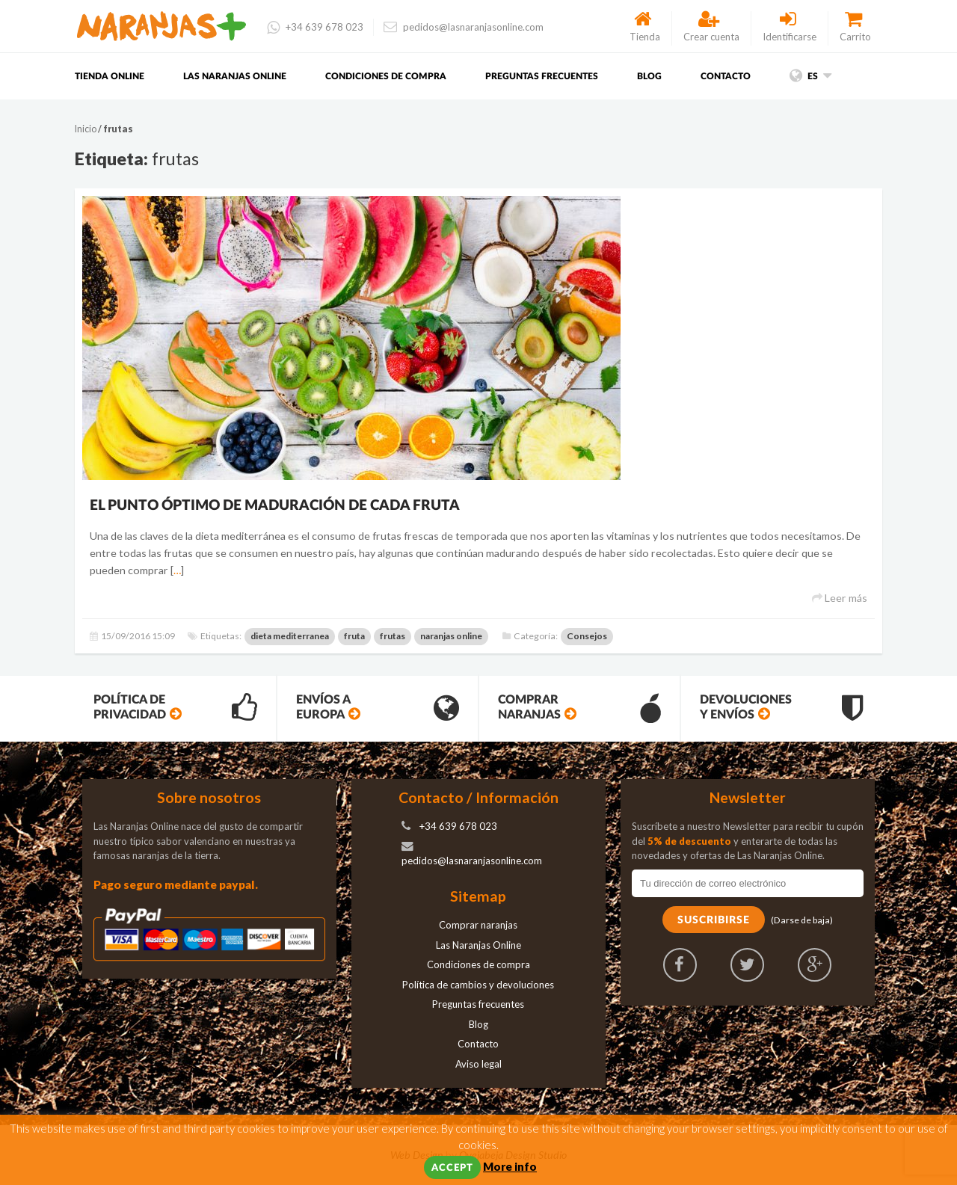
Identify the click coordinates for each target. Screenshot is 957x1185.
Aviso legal (478, 1064)
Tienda (645, 27)
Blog (649, 76)
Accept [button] (452, 1168)
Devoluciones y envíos (782, 708)
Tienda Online (109, 76)
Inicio (85, 129)
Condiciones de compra (385, 76)
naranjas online (451, 635)
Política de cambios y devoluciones (478, 985)
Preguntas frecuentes (541, 76)
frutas (392, 635)
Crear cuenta (711, 27)
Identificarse (789, 27)
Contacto (726, 76)
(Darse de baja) (802, 920)
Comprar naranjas (478, 925)
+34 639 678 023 (315, 27)
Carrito (855, 27)
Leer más (839, 597)
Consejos (587, 635)
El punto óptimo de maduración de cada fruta (275, 506)
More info (510, 1166)
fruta (354, 635)
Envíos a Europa (377, 708)
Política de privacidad (175, 708)
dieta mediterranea (289, 635)
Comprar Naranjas (579, 708)
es (810, 76)
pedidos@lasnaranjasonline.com (464, 27)
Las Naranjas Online (234, 76)
